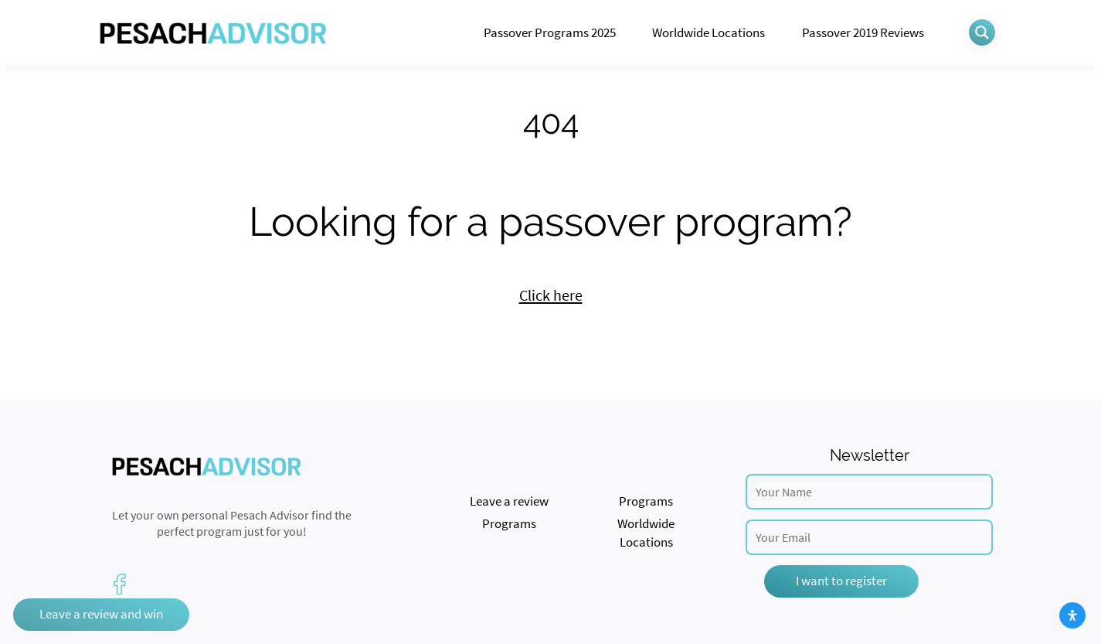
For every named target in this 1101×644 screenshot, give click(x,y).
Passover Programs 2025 (550, 32)
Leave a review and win (101, 613)
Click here (551, 295)
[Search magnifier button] (982, 32)
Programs (646, 500)
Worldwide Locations (708, 32)
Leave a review (509, 500)
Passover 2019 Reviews (863, 32)
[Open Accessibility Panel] (1072, 615)
